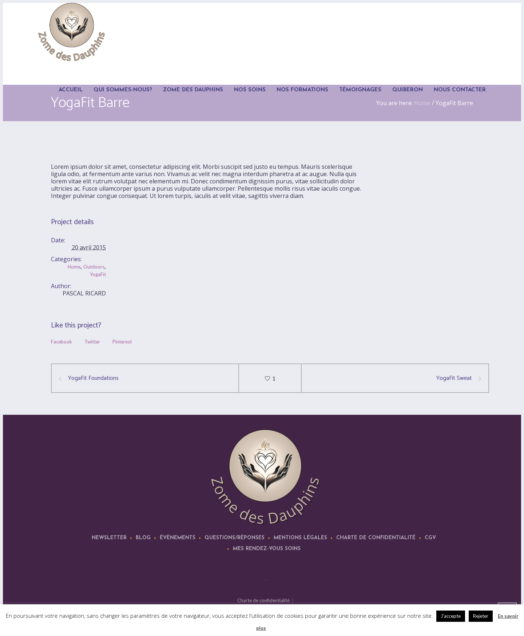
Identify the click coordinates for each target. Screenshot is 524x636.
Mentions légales (300, 538)
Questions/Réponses (235, 538)
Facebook (61, 342)
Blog (143, 538)
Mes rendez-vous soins (267, 549)
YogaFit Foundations (93, 378)
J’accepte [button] (451, 616)
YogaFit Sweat (454, 378)
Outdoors (93, 267)
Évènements (177, 538)
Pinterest (122, 342)
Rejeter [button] (480, 616)
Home (74, 267)
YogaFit (98, 274)
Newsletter (109, 538)
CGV (430, 538)
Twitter (92, 342)
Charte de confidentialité (376, 538)
